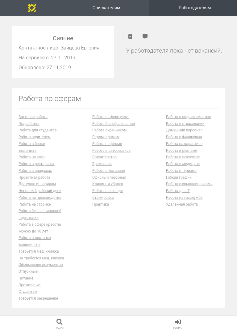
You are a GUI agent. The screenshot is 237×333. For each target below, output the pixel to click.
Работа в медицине (183, 164)
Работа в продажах (35, 171)
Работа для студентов (38, 130)
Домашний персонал (184, 130)
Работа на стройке (35, 204)
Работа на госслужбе (184, 197)
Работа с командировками (189, 184)
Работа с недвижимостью (188, 117)
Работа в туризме (181, 171)
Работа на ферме (107, 144)
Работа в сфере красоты (40, 224)
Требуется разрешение (38, 298)
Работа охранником (109, 130)
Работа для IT (178, 191)
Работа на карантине (184, 144)
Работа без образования (113, 124)
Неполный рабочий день (40, 191)
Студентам (28, 291)
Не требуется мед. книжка (41, 258)
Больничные (29, 244)
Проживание (30, 285)
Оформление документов (41, 265)
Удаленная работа (182, 204)
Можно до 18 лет (33, 231)
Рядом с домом (105, 137)
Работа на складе (107, 191)
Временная (102, 164)
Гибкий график (179, 177)
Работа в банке (32, 144)
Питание (26, 278)
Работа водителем (35, 137)
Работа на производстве (40, 197)
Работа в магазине (108, 171)
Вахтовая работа (33, 117)
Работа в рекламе (181, 150)
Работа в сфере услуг (110, 117)
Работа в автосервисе (111, 150)
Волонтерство (104, 157)
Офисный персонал (109, 177)
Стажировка (103, 197)
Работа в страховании (185, 124)
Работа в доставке (35, 238)
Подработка (29, 124)
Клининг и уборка (107, 184)
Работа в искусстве (183, 157)
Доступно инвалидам (37, 184)
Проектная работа (34, 177)
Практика (100, 204)
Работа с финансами (184, 137)
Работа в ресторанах (37, 164)
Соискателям (106, 8)
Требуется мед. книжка (39, 251)
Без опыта (27, 150)
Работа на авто (32, 157)
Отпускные (28, 271)
